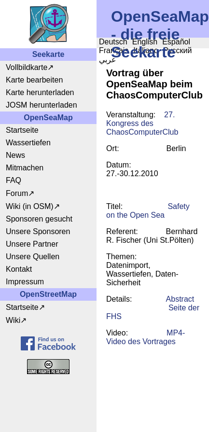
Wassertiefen (28, 143)
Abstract (180, 299)
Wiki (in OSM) (30, 206)
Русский (177, 50)
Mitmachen (24, 168)
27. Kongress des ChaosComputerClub (142, 123)
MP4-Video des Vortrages (145, 337)
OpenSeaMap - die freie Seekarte (160, 34)
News (15, 155)
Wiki (13, 320)
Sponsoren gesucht (39, 219)
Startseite (22, 130)
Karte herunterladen (40, 92)
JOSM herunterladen (41, 105)
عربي (107, 60)
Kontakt (19, 269)
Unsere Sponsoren (38, 231)
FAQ (13, 180)
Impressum (25, 282)
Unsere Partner (32, 244)
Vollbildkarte (26, 67)
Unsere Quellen (32, 256)
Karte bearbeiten (34, 80)
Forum (17, 193)
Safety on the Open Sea (148, 210)
